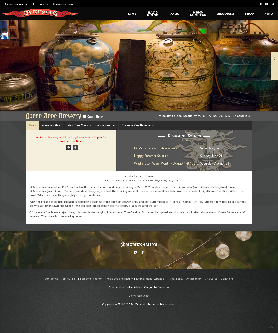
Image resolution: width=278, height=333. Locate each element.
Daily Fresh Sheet (139, 296)
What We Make (52, 125)
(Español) (158, 278)
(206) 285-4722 (220, 116)
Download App (63, 4)
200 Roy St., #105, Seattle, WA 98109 (182, 116)
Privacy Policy (175, 278)
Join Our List (69, 278)
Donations (227, 278)
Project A (163, 287)
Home (32, 125)
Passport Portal (16, 4)
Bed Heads (40, 4)
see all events (184, 140)
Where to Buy (106, 125)
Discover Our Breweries (138, 125)
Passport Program (91, 278)
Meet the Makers (79, 125)
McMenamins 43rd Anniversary (156, 148)
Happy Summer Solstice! (151, 155)
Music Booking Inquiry (119, 278)
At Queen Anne (93, 116)
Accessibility (193, 278)
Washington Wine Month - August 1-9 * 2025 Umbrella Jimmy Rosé (182, 163)
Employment (144, 278)
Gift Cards (211, 278)
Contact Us (242, 116)
